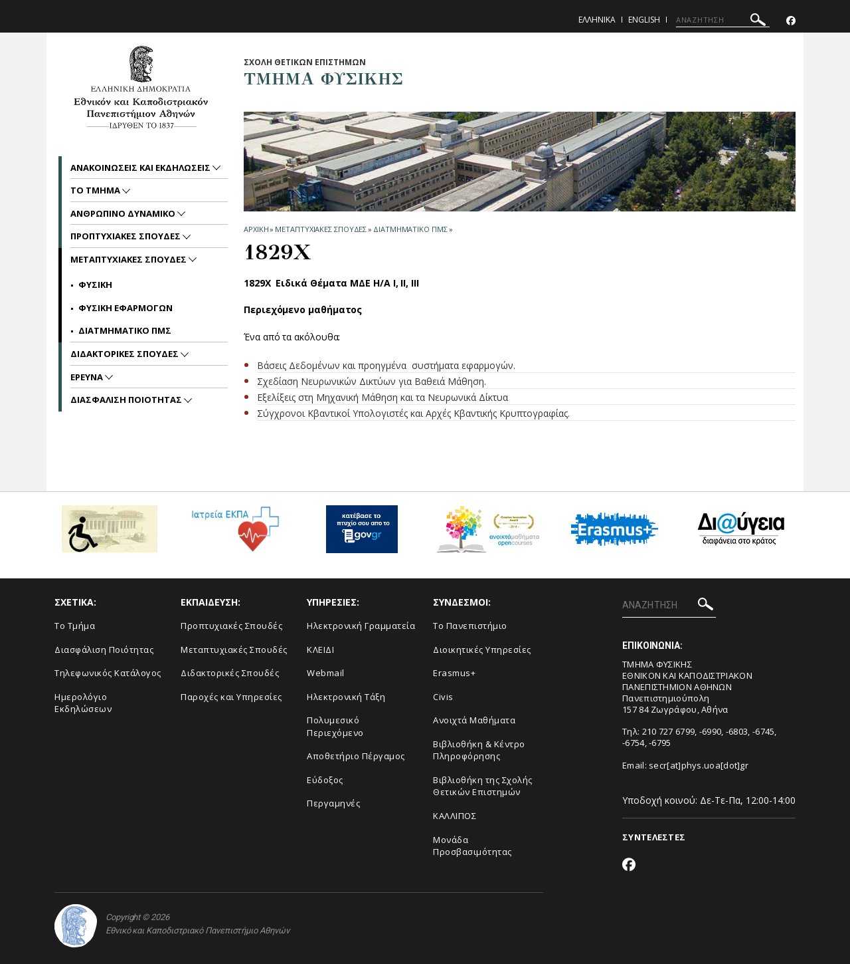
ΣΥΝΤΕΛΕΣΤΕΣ (653, 837)
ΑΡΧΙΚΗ (256, 229)
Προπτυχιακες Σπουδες (126, 236)
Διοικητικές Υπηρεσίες (482, 650)
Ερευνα (87, 377)
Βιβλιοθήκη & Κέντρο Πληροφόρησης (479, 750)
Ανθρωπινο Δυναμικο (123, 213)
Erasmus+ (454, 673)
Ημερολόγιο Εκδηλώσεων (83, 703)
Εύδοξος (325, 780)
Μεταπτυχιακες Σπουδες (321, 229)
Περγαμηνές (333, 803)
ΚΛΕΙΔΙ (320, 650)
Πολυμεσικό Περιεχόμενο (335, 726)
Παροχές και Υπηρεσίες (231, 697)
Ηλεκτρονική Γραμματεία (361, 626)
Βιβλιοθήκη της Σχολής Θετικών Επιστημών (483, 786)
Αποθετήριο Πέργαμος (356, 756)
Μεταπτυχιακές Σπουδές (234, 650)
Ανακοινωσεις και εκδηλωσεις (141, 168)
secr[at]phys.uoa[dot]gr (698, 765)
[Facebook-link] (791, 21)
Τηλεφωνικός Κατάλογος (107, 673)
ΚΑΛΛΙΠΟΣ (454, 816)
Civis (443, 697)
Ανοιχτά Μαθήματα (474, 720)
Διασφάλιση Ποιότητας (103, 650)
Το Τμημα (96, 190)
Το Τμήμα (74, 626)
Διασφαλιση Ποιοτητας (127, 400)
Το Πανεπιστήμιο (470, 626)
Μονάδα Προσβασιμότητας (472, 846)
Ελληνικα (597, 19)
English (644, 19)
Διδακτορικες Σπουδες (125, 354)
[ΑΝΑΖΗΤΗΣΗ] (723, 20)
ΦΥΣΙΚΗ (95, 285)
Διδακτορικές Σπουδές (230, 673)
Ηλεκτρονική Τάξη (346, 697)
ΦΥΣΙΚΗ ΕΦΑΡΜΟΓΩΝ (125, 308)
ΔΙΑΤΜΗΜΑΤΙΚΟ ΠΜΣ (410, 229)
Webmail (326, 673)
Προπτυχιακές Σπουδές (231, 626)
